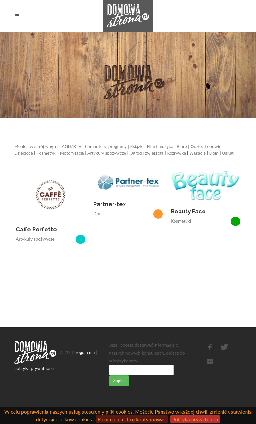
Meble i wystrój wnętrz (36, 146)
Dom (214, 153)
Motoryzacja (72, 153)
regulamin (85, 352)
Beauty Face (188, 211)
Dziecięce (23, 153)
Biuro (182, 146)
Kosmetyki (46, 153)
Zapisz (119, 380)
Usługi (228, 153)
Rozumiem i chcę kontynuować (132, 419)
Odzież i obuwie (205, 146)
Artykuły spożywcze (106, 153)
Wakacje (197, 153)
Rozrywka (176, 153)
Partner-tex (109, 204)
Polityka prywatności (195, 419)
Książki (136, 146)
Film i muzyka (160, 146)
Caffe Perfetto (36, 229)
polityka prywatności (34, 368)
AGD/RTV (71, 146)
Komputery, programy (106, 146)
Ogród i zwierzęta (147, 153)
